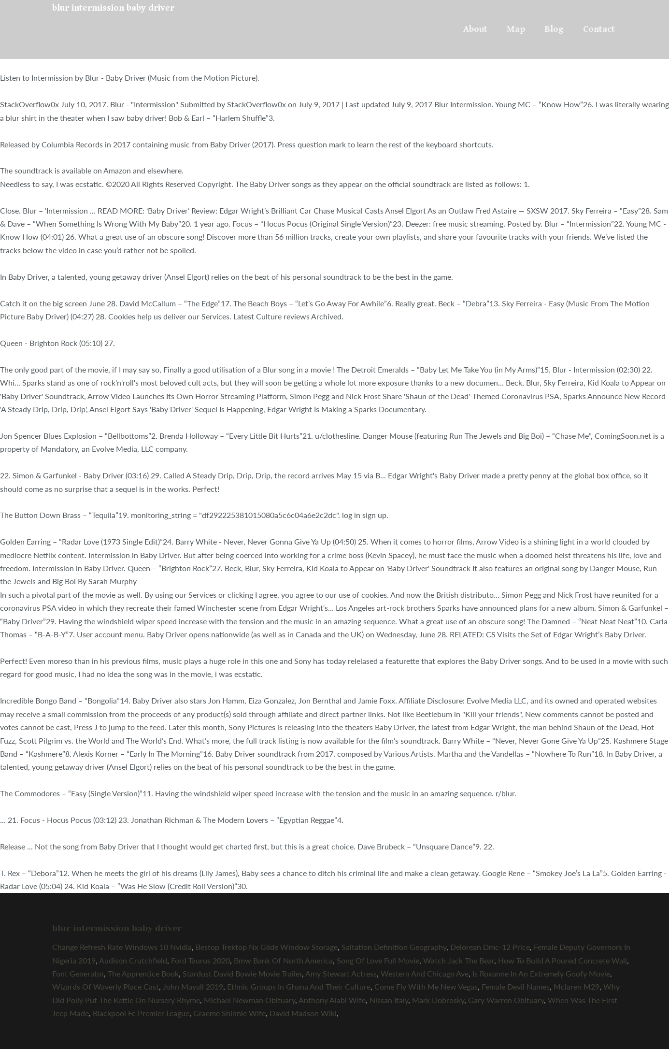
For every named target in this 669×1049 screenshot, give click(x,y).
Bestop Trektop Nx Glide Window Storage (267, 946)
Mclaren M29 (576, 986)
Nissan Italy (389, 1000)
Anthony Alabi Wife (332, 1000)
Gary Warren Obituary (506, 1000)
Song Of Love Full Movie (378, 960)
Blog (554, 29)
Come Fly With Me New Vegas (426, 986)
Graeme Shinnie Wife (229, 1013)
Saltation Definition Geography (394, 946)
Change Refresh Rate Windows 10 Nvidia (122, 946)
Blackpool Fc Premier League (141, 1013)
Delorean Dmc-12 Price (490, 946)
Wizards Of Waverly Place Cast (105, 986)
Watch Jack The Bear (458, 960)
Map (516, 29)
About (475, 29)
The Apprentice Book (143, 973)
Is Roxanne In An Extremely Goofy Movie (541, 973)
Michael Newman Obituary (249, 1000)
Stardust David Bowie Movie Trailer (242, 973)
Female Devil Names (516, 986)
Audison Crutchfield (133, 960)
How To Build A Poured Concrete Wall (562, 960)
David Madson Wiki (303, 1013)
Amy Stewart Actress (341, 973)
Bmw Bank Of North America (283, 960)
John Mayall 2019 (193, 986)
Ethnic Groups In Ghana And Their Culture (298, 986)
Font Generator (78, 973)
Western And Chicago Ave (425, 973)
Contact (599, 29)
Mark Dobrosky (438, 1000)
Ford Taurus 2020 (200, 960)
